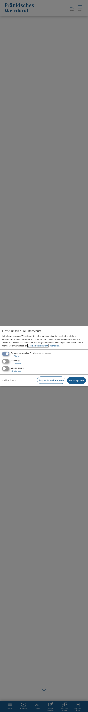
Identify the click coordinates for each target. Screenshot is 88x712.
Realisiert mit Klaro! (9, 380)
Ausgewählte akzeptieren (50, 380)
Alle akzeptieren (76, 380)
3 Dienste (16, 371)
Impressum (54, 346)
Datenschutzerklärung (38, 346)
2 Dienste (16, 363)
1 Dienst (15, 356)
